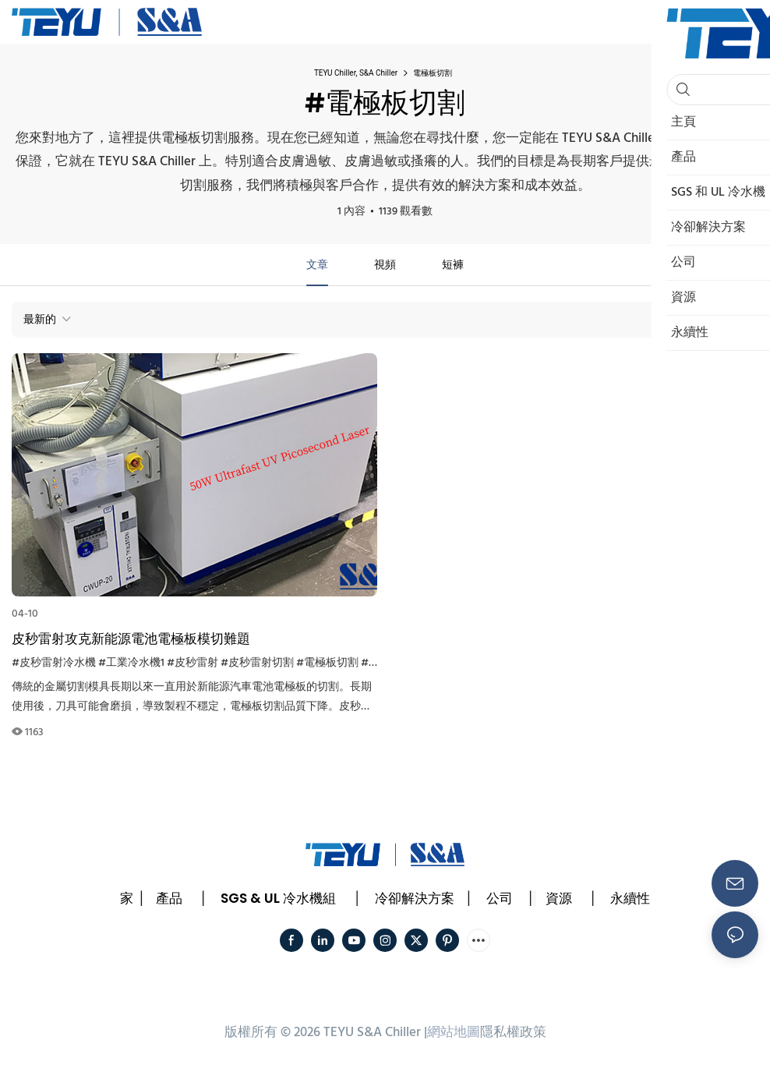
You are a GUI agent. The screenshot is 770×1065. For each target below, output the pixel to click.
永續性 (630, 898)
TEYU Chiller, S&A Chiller (355, 73)
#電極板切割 (327, 663)
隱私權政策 (513, 1032)
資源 (559, 898)
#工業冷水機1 (131, 663)
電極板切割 (432, 73)
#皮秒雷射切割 (257, 663)
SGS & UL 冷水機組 (278, 898)
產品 (169, 898)
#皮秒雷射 (192, 663)
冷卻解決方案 (414, 898)
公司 (499, 898)
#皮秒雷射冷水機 (54, 663)
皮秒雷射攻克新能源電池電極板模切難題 (131, 638)
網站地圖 (453, 1032)
